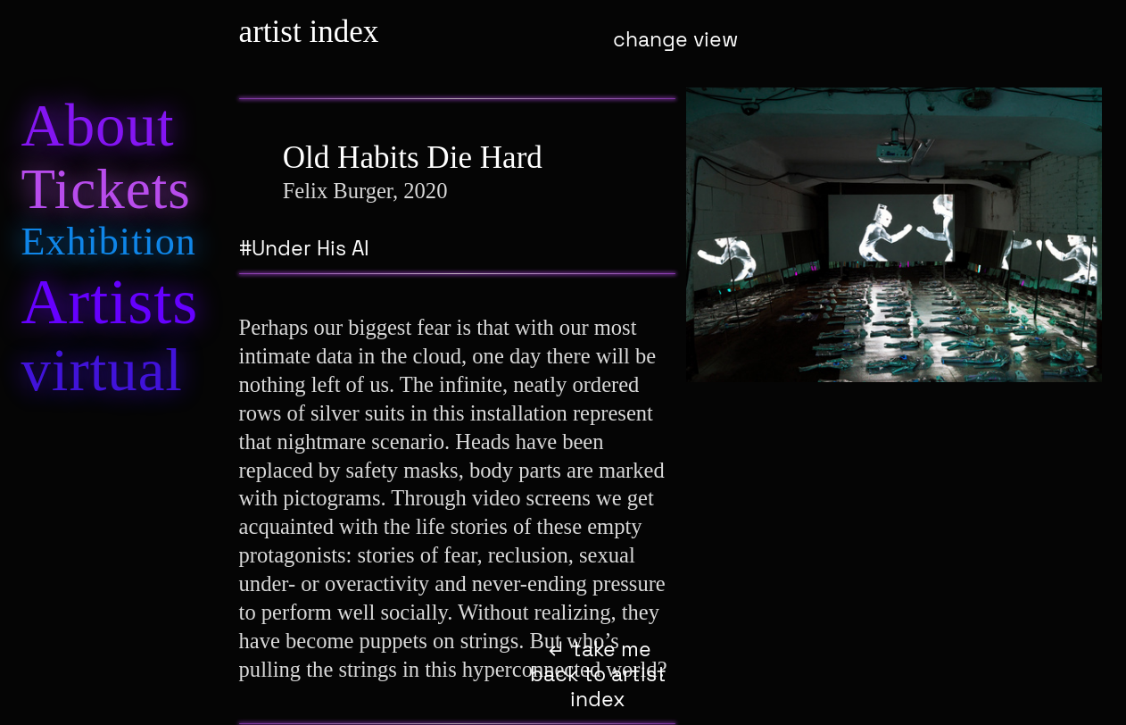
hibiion (108, 241)
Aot (97, 125)
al (102, 370)
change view (675, 39)
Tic (106, 189)
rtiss (109, 302)
